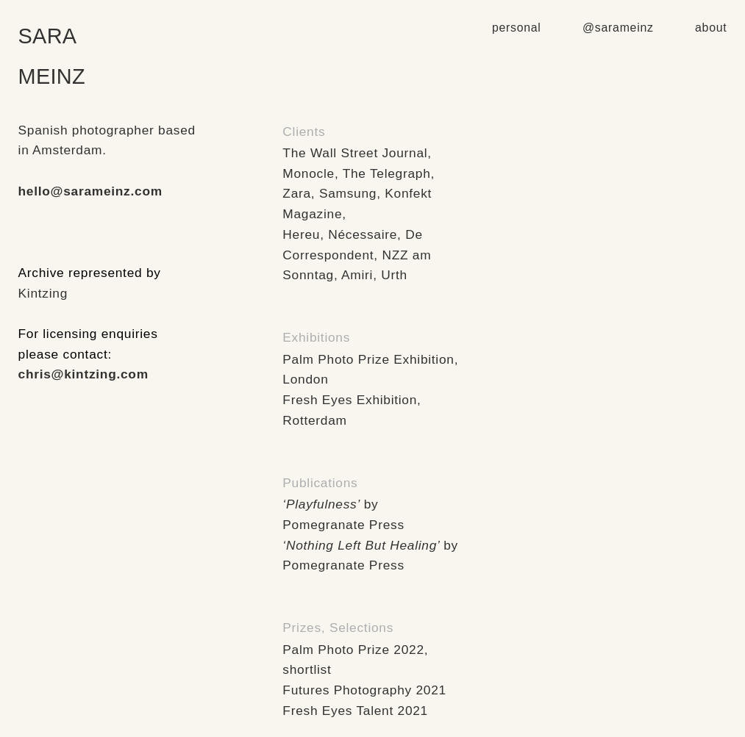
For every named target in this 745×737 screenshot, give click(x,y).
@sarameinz (619, 27)
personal (516, 27)
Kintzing (43, 293)
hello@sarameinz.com (90, 191)
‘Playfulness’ (321, 504)
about (711, 27)
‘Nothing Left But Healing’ (360, 545)
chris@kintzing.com (83, 374)
